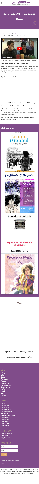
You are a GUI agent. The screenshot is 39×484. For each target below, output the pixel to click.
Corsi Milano (5, 420)
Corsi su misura (6, 411)
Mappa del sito (5, 438)
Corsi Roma (5, 418)
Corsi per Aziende (7, 409)
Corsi (3, 403)
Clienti (3, 391)
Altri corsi (4, 414)
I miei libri (4, 436)
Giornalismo (5, 383)
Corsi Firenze (5, 424)
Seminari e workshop (8, 416)
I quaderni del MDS (7, 434)
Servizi (3, 377)
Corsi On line (5, 407)
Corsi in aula (5, 405)
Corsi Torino (5, 426)
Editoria (3, 381)
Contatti (3, 395)
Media (3, 389)
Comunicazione (6, 385)
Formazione (4, 379)
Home (3, 373)
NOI (2, 375)
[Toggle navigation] (2, 3)
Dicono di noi (5, 387)
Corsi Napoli (5, 422)
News (2, 393)
